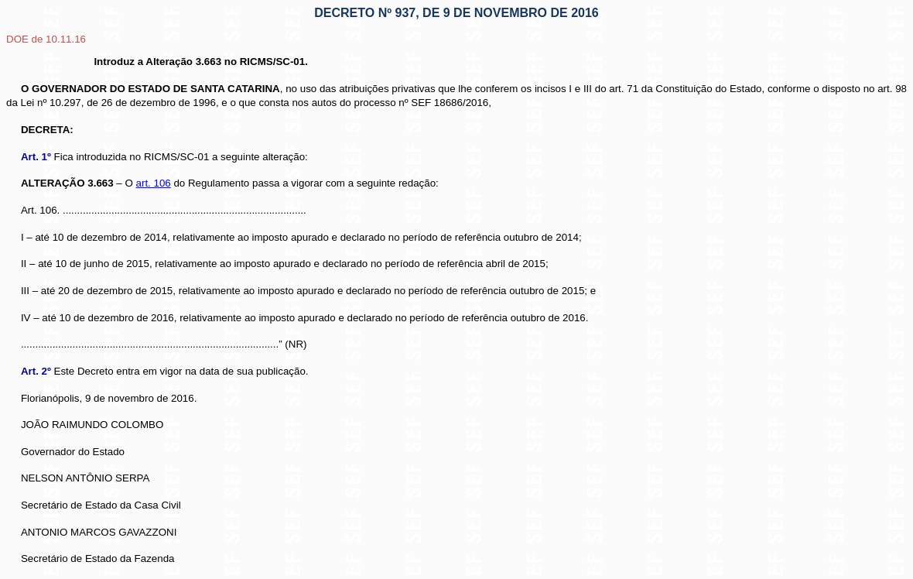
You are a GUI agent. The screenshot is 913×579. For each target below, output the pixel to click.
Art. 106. (40, 210)
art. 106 (153, 183)
